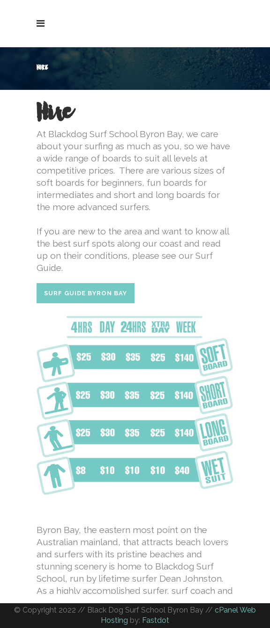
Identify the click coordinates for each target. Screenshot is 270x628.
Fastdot (155, 620)
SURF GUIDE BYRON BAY (85, 293)
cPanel (226, 610)
